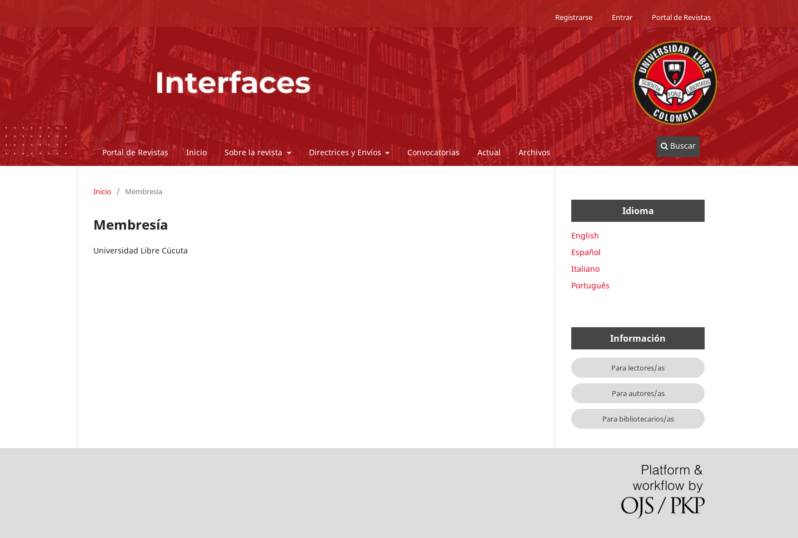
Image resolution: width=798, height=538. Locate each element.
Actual (489, 152)
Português (590, 285)
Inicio (196, 152)
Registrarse (573, 17)
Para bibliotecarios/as (638, 419)
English (585, 235)
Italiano (585, 268)
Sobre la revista (255, 152)
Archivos (534, 152)
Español (586, 252)
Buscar (678, 145)
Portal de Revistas (135, 152)
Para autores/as (638, 393)
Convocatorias (433, 152)
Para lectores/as (638, 368)
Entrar (622, 17)
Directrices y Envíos (346, 152)
